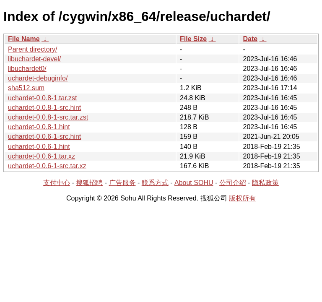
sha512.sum (26, 87)
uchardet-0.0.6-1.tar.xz (41, 156)
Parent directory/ (32, 49)
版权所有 (242, 198)
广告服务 (122, 182)
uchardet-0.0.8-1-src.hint (44, 107)
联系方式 (155, 182)
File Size (193, 38)
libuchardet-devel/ (34, 58)
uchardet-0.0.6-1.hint (39, 146)
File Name (24, 38)
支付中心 (56, 182)
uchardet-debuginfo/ (38, 78)
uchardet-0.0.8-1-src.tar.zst (48, 117)
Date (250, 38)
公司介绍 (232, 182)
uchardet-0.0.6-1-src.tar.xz (47, 165)
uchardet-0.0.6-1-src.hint (44, 136)
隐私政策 (265, 182)
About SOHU (193, 182)
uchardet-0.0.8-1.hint (39, 126)
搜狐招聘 (89, 182)
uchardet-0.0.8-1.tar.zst (42, 98)
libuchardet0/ (27, 68)
